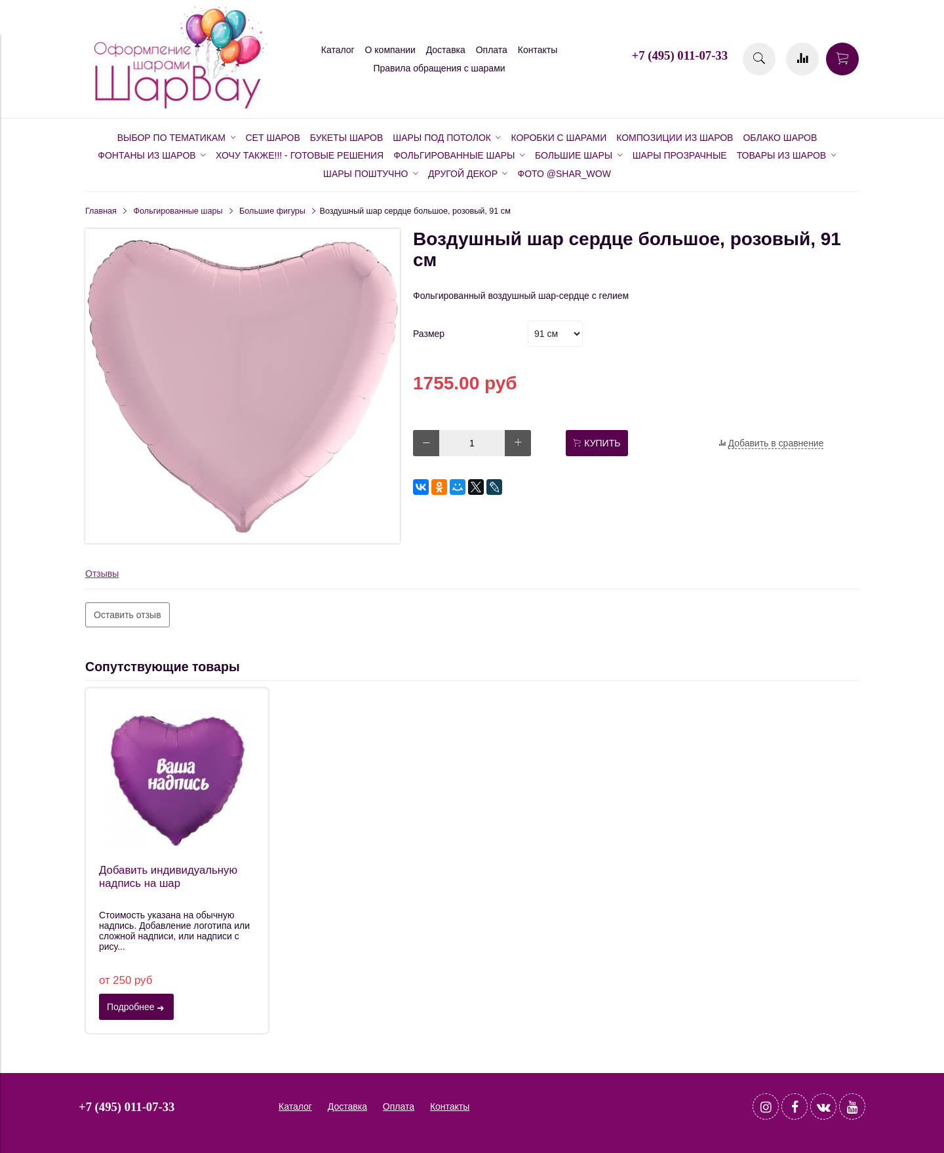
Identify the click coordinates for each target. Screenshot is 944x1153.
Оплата (491, 50)
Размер (428, 333)
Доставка (445, 50)
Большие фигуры (272, 211)
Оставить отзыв (127, 615)
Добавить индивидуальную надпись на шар (168, 876)
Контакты (537, 50)
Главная (101, 211)
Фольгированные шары (178, 211)
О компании (390, 50)
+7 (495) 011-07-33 (680, 55)
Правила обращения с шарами (439, 68)
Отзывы (102, 573)
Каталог (338, 50)
